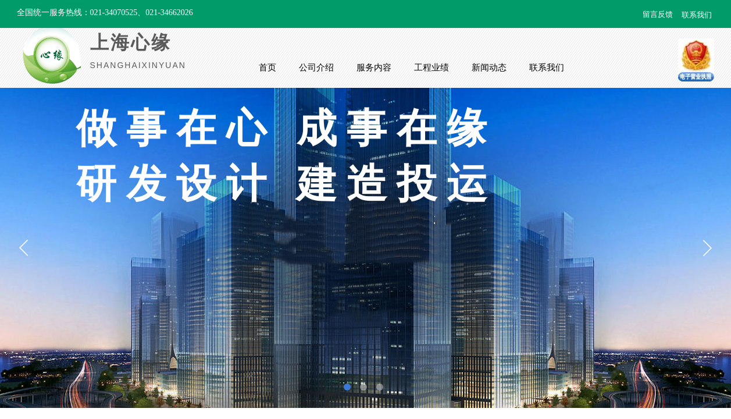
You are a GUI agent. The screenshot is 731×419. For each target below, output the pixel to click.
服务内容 (373, 67)
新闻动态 (489, 67)
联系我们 (546, 67)
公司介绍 (316, 67)
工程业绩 (431, 67)
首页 (267, 67)
